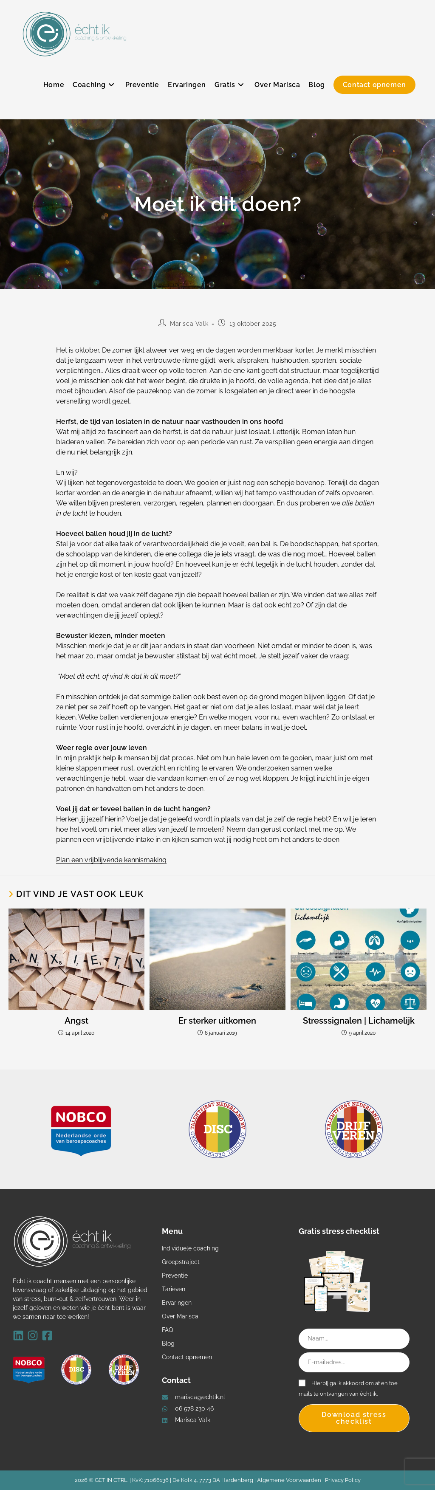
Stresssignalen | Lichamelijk (359, 1021)
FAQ (167, 1329)
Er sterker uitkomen (217, 1021)
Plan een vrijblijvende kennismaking (111, 860)
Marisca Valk (189, 323)
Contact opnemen (187, 1357)
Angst (76, 1021)
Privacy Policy (343, 1480)
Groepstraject (181, 1262)
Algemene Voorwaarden (289, 1480)
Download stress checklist (354, 1418)
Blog (168, 1343)
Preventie (175, 1275)
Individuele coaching (190, 1248)
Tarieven (173, 1289)
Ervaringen (177, 1302)
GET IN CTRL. (111, 1480)
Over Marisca (180, 1316)
